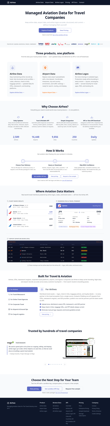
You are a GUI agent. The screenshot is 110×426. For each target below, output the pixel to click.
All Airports (56, 408)
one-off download (67, 180)
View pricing (54, 176)
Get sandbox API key (40, 176)
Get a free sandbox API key (60, 35)
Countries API (69, 419)
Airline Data (40, 2)
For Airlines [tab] (13, 289)
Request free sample (73, 389)
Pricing (67, 2)
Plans (80, 406)
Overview (68, 406)
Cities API (68, 416)
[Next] (64, 364)
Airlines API (69, 408)
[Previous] (45, 364)
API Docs (74, 2)
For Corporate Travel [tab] (16, 304)
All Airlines (56, 406)
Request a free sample (69, 176)
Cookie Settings (96, 413)
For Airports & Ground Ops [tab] (18, 309)
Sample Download (84, 411)
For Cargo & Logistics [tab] (16, 314)
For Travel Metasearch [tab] (16, 294)
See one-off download (61, 392)
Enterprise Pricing (84, 408)
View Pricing (64, 30)
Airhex (11, 2)
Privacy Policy (96, 408)
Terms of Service (96, 411)
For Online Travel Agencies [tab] (18, 299)
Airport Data (49, 2)
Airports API (69, 411)
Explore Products (47, 30)
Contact (81, 2)
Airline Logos (59, 2)
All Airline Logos (57, 411)
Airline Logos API (70, 413)
